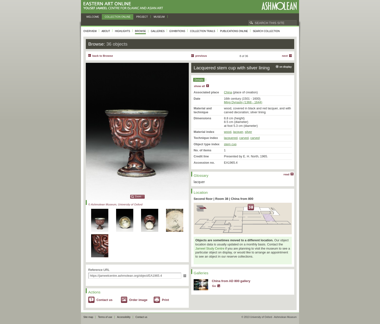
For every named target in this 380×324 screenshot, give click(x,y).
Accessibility (124, 317)
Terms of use (105, 317)
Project (142, 17)
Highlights (122, 31)
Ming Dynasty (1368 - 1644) (243, 102)
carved (243, 138)
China (228, 92)
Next (285, 55)
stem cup (230, 144)
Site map (88, 317)
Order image (138, 300)
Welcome (92, 17)
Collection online (117, 17)
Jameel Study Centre (209, 248)
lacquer (238, 132)
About (106, 31)
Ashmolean (279, 6)
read (286, 174)
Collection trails (202, 31)
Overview (90, 31)
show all (199, 86)
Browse (140, 31)
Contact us (104, 300)
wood (227, 132)
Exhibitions (177, 31)
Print (165, 300)
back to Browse (102, 55)
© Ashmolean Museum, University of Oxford (115, 204)
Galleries (158, 31)
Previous (201, 55)
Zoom (138, 196)
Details (199, 79)
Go (214, 285)
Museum (159, 17)
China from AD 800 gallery (231, 281)
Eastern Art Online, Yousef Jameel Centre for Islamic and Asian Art (124, 6)
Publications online (234, 31)
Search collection (266, 31)
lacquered (231, 138)
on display (285, 66)
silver (248, 132)
